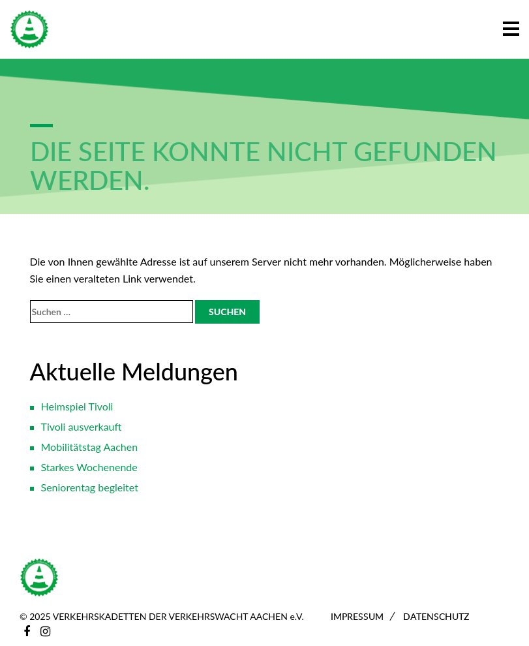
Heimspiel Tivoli (77, 406)
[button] (511, 26)
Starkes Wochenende (89, 467)
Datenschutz (436, 616)
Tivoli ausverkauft (81, 426)
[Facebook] (26, 631)
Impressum (357, 616)
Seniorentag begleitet (89, 487)
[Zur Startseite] (29, 29)
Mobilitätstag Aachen (89, 446)
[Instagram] (45, 631)
